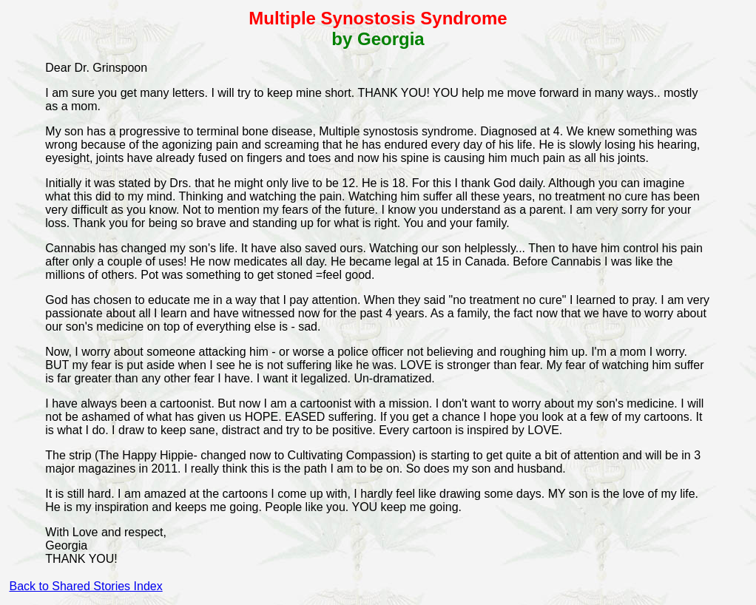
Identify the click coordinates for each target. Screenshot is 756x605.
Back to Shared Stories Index (85, 586)
